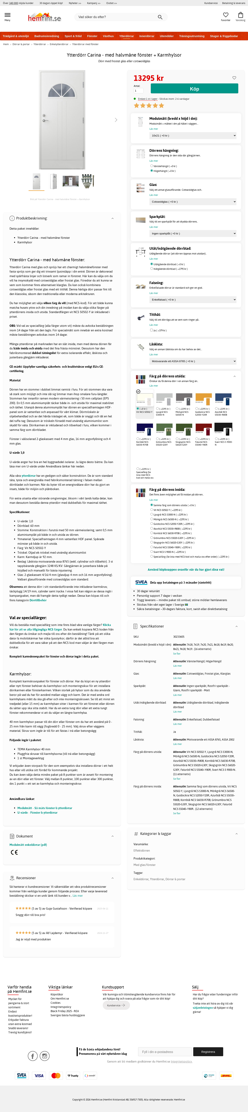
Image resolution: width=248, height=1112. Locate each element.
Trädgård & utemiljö (16, 36)
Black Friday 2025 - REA (65, 1011)
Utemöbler (167, 36)
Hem (6, 44)
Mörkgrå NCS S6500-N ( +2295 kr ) (171, 519)
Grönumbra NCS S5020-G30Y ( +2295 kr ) (174, 538)
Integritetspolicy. (181, 1061)
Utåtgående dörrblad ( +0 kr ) (169, 264)
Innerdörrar (146, 36)
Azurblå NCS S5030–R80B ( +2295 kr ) (173, 528)
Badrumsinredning (46, 36)
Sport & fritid (73, 36)
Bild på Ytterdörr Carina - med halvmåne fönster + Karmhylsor (60, 199)
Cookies (56, 1003)
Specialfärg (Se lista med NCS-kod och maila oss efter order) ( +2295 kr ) (191, 556)
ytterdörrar (29, 476)
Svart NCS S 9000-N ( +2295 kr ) (170, 551)
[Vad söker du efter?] (121, 17)
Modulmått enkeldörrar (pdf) (28, 845)
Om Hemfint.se (60, 998)
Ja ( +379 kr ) (160, 330)
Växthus (108, 36)
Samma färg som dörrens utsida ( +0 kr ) (175, 505)
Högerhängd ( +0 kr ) (165, 170)
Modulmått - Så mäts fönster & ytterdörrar (44, 808)
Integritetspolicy (61, 1007)
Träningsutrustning (192, 36)
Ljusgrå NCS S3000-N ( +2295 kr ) (170, 514)
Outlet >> (111, 3)
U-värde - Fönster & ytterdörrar (37, 812)
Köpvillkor (57, 994)
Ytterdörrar (126, 36)
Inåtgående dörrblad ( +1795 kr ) (171, 268)
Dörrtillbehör (38, 600)
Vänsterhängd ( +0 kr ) (165, 166)
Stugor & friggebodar (224, 36)
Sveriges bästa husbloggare (68, 1015)
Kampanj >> (93, 3)
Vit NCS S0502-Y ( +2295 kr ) (168, 510)
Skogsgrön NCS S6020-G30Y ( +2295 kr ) (174, 542)
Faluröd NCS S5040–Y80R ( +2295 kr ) (173, 547)
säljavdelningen (203, 1008)
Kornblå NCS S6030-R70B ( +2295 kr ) (173, 533)
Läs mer (78, 895)
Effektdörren (142, 850)
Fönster (92, 36)
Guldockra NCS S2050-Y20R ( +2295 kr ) (174, 523)
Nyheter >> (75, 3)
